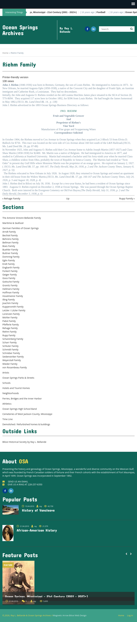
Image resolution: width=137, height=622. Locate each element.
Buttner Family (10, 253)
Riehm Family (9, 331)
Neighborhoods (10, 393)
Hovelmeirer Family (12, 296)
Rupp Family (127, 198)
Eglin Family (8, 260)
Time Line (7, 419)
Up (67, 198)
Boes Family (8, 246)
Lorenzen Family (11, 313)
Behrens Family (10, 238)
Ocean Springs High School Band (19, 408)
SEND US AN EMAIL (15, 481)
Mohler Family (9, 317)
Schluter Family (10, 346)
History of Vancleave (38, 510)
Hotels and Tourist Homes (16, 388)
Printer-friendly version (15, 77)
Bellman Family (10, 242)
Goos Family (8, 278)
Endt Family (8, 263)
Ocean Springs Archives (20, 30)
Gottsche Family (10, 281)
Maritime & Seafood (12, 223)
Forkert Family (9, 271)
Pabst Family (9, 321)
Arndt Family (9, 231)
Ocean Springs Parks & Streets (18, 377)
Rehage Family (11, 198)
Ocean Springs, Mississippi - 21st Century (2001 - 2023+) (46, 596)
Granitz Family (9, 285)
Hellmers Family (10, 288)
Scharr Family (9, 342)
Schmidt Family (10, 349)
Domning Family (11, 256)
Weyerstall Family (11, 360)
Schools (6, 382)
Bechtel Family (10, 235)
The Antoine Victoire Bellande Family (21, 217)
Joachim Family (10, 303)
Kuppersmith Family (12, 306)
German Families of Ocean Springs (20, 228)
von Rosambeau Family (14, 367)
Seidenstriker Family (13, 356)
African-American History (37, 530)
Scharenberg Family (12, 338)
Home (5, 52)
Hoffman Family (10, 292)
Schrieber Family (11, 353)
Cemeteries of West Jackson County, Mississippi (27, 414)
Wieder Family (9, 363)
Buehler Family (10, 249)
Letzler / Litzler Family (13, 310)
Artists (5, 372)
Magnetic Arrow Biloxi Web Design (70, 615)
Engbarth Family (10, 267)
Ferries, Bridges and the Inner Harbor (22, 398)
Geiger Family (9, 274)
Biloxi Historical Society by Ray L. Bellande (24, 441)
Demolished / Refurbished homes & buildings (26, 424)
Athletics (6, 403)
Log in (131, 615)
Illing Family (8, 299)
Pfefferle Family (10, 324)
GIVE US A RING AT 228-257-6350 (22, 484)
